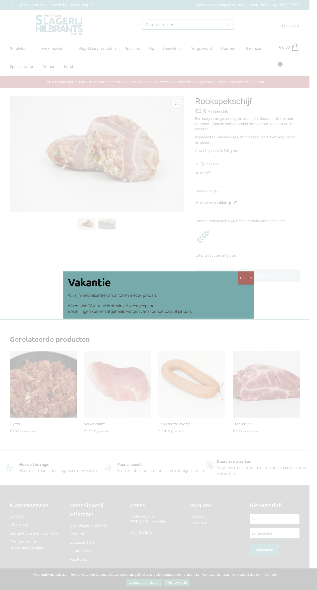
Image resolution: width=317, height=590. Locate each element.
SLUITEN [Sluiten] (246, 278)
